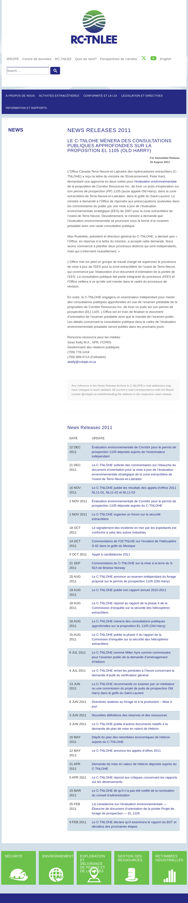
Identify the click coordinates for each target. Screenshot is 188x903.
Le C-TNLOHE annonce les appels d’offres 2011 (126, 750)
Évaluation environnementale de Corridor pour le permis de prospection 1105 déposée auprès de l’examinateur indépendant (134, 451)
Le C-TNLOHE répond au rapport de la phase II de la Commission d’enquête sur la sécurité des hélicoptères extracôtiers (131, 607)
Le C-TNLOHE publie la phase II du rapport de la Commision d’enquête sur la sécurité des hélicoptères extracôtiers (130, 639)
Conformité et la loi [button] (100, 95)
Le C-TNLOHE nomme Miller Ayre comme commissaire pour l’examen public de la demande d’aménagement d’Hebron (131, 657)
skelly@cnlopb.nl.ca (81, 362)
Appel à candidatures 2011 (111, 554)
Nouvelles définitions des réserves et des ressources (129, 715)
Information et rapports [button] (26, 107)
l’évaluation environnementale (155, 181)
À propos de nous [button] (20, 95)
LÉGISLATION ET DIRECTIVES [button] (142, 95)
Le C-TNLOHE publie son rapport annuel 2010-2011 (129, 590)
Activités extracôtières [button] (59, 95)
